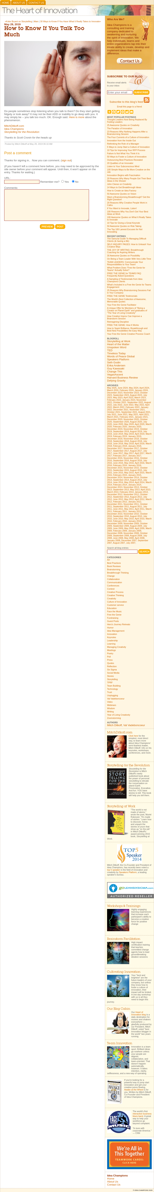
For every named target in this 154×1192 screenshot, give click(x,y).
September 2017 (121, 451)
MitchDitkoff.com (14, 125)
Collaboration (113, 579)
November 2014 (131, 477)
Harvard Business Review (122, 377)
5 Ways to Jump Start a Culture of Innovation (128, 147)
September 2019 (121, 431)
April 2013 (145, 489)
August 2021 (144, 412)
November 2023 (131, 392)
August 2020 (136, 421)
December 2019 (114, 429)
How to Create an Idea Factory (121, 190)
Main (36, 21)
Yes (66, 181)
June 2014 (118, 482)
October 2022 (119, 402)
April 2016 (140, 463)
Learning (111, 644)
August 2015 (136, 470)
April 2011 (140, 509)
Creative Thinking (115, 595)
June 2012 (118, 499)
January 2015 (134, 475)
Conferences (113, 585)
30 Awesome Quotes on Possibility (123, 255)
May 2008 (129, 538)
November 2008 (131, 533)
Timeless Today (116, 353)
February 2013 (126, 492)
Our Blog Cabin (118, 1009)
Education (112, 608)
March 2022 (118, 407)
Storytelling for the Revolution (21, 131)
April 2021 (144, 414)
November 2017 (131, 448)
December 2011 (114, 504)
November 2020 (131, 419)
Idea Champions (14, 128)
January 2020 (134, 426)
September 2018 (121, 441)
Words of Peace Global (121, 356)
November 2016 (131, 458)
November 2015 (131, 468)
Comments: (11, 187)
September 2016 (121, 460)
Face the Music (114, 611)
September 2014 (121, 480)
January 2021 (141, 417)
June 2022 (128, 405)
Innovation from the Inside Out (121, 140)
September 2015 (121, 470)
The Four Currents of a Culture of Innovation (128, 137)
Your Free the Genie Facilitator (121, 305)
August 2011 (136, 506)
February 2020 (120, 426)
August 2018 (136, 441)
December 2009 (114, 523)
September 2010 (121, 516)
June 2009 (118, 528)
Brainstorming (113, 569)
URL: (7, 177)
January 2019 (134, 436)
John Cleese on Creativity (119, 184)
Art (108, 560)
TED (110, 350)
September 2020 (121, 421)
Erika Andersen (116, 365)
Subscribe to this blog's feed (129, 101)
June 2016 (118, 463)
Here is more (76, 117)
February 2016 (120, 465)
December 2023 (114, 392)
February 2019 (120, 436)
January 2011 (134, 511)
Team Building (114, 686)
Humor (110, 627)
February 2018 (120, 446)
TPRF (110, 682)
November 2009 (131, 523)
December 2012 (114, 494)
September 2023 (121, 395)
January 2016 (134, 465)
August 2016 (136, 460)
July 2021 (111, 414)
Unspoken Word (116, 347)
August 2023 (136, 395)
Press (110, 660)
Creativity (111, 598)
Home (5, 2)
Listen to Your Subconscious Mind (123, 166)
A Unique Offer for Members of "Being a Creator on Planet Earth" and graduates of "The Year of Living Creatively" (127, 310)
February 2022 (133, 407)
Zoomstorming (114, 718)
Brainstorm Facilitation (123, 939)
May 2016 (129, 463)
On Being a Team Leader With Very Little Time (129, 259)
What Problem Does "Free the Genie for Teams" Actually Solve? (126, 268)
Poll (109, 656)
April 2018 (140, 443)
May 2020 (129, 424)
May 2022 (139, 405)
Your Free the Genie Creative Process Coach (128, 334)
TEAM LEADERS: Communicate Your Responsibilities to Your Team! (125, 263)
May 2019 (129, 434)
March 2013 (112, 492)
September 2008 (121, 535)
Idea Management (115, 631)
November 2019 (131, 429)
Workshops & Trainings (123, 906)
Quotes (110, 663)
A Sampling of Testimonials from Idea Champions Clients (124, 280)
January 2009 (134, 530)
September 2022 (135, 402)
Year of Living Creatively (118, 715)
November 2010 (131, 514)
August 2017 (136, 451)
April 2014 (140, 482)
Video (110, 702)
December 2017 (114, 448)
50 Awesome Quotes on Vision (121, 194)
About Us (19, 2)
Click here (133, 736)
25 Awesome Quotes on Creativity (123, 125)
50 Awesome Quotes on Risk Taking (124, 226)
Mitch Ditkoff (114, 725)
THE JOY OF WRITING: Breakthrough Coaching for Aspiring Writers (125, 251)
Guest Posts (113, 621)
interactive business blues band (142, 1114)
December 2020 (114, 419)
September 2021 (129, 412)
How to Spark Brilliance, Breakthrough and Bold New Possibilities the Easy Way (127, 329)
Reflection (112, 666)
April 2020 (140, 424)
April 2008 (140, 538)
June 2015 (118, 472)
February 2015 (120, 475)
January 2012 (134, 501)
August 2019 (136, 431)
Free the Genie (114, 614)
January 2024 (141, 390)
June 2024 (123, 388)
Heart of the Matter (118, 344)
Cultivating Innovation (123, 972)
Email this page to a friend (129, 106)
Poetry (110, 653)
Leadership (112, 640)
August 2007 (119, 543)
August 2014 (136, 480)
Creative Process (115, 592)
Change (111, 576)
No (77, 181)
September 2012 (121, 497)
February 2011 (120, 511)
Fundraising (112, 618)
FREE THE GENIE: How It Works (123, 325)
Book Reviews (114, 566)
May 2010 (129, 518)
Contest (111, 589)
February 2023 (114, 400)
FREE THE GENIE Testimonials (122, 296)
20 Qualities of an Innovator (120, 163)
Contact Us (36, 2)
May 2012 (129, 499)
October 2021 (113, 412)
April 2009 (140, 528)
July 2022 (117, 405)
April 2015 (140, 472)
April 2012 (140, 499)
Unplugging (112, 695)
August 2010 (136, 516)
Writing (110, 711)
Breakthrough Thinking (118, 572)
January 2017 (134, 455)
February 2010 (120, 521)
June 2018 (118, 443)
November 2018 (131, 438)
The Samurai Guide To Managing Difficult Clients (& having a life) (126, 239)
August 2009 (136, 526)
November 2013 (131, 487)
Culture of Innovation (117, 602)
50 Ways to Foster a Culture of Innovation (127, 156)
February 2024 (126, 390)
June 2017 (118, 453)
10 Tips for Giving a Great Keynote (123, 223)
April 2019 (140, 434)
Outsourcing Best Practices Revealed (125, 160)
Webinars (111, 705)
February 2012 (120, 501)
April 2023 (128, 397)
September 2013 (121, 489)
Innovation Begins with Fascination (123, 175)
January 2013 (141, 492)
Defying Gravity (116, 380)
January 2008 (113, 540)
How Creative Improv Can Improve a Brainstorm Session (124, 317)
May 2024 (133, 388)
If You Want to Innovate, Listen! (122, 208)
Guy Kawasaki (115, 368)
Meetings (111, 650)
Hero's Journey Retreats (118, 624)
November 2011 (131, 504)
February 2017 (120, 455)
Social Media (113, 673)
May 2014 (129, 482)
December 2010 (114, 514)
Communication (114, 582)
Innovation (112, 634)
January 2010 (134, 521)
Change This (114, 371)
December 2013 (114, 487)
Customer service (115, 605)
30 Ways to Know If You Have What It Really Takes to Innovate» (70, 21)
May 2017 (129, 453)
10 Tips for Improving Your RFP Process (126, 150)
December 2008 (114, 533)
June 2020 (118, 424)
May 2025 (112, 388)
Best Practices (114, 563)
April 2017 (140, 453)
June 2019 (118, 434)
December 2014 (114, 477)
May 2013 (135, 489)
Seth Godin (114, 362)
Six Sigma (112, 669)
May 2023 (118, 397)
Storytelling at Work (118, 341)
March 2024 (112, 390)
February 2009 (120, 530)
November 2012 (131, 494)
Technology (112, 689)
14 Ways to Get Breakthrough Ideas (124, 187)
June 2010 (118, 518)
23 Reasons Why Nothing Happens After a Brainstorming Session (127, 132)
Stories (110, 676)
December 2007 (129, 540)
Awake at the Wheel (133, 1089)
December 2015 (114, 468)
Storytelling (112, 679)
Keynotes (111, 637)
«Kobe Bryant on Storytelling (18, 21)
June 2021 (123, 414)
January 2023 (128, 400)
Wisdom (111, 708)
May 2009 (129, 528)
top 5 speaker (113, 870)
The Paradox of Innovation (119, 128)
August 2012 (136, 497)
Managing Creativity (116, 647)
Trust (109, 692)
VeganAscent (115, 374)
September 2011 (121, 506)
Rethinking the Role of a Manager (123, 144)
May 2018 (129, 443)
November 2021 (137, 409)
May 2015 (129, 472)
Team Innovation (119, 1043)
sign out (66, 160)
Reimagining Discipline (118, 322)
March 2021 (112, 417)
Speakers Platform (118, 359)
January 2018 (134, 446)
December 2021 (120, 409)
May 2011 (129, 509)
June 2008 (118, 538)
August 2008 (136, 535)
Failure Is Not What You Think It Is (123, 153)
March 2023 (140, 397)
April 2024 (144, 388)
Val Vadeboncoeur (115, 698)
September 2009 (121, 526)
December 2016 (114, 458)
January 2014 (134, 484)
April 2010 (140, 518)
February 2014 (120, 484)
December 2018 (114, 438)
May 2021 (133, 414)
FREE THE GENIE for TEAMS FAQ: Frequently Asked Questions (124, 274)
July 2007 (130, 543)
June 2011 (118, 509)
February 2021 (126, 417)
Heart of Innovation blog (138, 1013)
